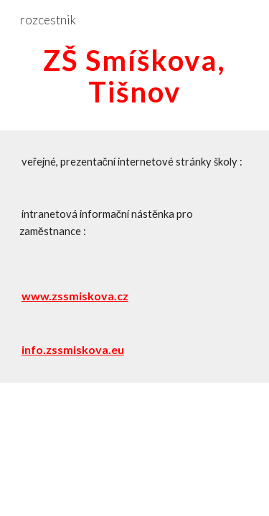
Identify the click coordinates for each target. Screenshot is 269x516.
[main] (135, 76)
